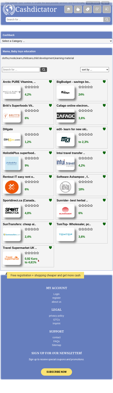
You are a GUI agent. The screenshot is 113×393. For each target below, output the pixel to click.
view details (93, 2)
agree (105, 2)
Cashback (8, 35)
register (56, 297)
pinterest (63, 386)
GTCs (56, 319)
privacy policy (56, 315)
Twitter (56, 386)
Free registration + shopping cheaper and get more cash (45, 275)
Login (56, 294)
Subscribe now (56, 371)
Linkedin (70, 386)
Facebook (48, 386)
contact (56, 337)
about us (56, 301)
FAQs (56, 341)
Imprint (56, 323)
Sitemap (56, 345)
